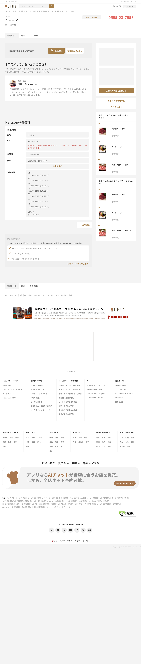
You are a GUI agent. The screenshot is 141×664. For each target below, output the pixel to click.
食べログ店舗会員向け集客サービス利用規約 (16, 504)
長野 (62, 437)
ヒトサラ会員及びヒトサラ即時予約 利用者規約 (17, 501)
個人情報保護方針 (27, 507)
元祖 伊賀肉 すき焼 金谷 (121, 165)
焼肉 (6, 25)
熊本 (121, 442)
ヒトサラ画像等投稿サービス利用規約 (109, 504)
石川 (62, 446)
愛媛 (109, 437)
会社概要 (83, 498)
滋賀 (87, 442)
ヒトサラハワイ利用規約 (65, 504)
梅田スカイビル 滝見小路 (96, 394)
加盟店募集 (64, 498)
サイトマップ (46, 498)
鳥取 (103, 442)
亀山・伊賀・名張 (11, 295)
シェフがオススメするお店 (12, 390)
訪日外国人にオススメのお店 (41, 406)
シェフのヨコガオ (9, 398)
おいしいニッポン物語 (39, 394)
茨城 (33, 442)
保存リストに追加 (91, 17)
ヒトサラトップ (12, 498)
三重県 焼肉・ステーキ (24, 11)
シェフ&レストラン (10, 380)
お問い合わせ (55, 498)
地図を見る (57, 166)
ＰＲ (88, 380)
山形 (15, 442)
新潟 (51, 437)
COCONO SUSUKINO (95, 398)
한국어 (85, 540)
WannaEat (119, 398)
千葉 (40, 437)
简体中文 (70, 540)
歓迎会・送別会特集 (66, 398)
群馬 (27, 446)
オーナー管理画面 (92, 498)
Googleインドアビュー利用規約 (99, 501)
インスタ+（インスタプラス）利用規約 (44, 504)
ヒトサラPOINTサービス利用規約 (85, 504)
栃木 (39, 442)
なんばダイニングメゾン (96, 386)
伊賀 (21, 295)
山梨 (56, 437)
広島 (103, 446)
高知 (98, 442)
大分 (127, 442)
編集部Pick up (37, 380)
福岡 (121, 437)
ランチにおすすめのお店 (68, 402)
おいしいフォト (121, 390)
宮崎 (132, 442)
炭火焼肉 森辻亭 (118, 129)
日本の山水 (119, 402)
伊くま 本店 (116, 146)
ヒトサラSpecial (37, 386)
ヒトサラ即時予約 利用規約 (120, 498)
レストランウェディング (124, 394)
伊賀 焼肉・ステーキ (61, 11)
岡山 (98, 446)
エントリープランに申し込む (77, 263)
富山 (56, 446)
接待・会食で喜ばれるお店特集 (70, 394)
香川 (103, 437)
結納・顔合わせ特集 (66, 406)
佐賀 (127, 437)
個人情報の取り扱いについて (43, 507)
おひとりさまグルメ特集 (68, 410)
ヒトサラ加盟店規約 (39, 501)
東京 (27, 437)
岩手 (17, 437)
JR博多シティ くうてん (95, 390)
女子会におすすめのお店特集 (69, 386)
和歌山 (80, 442)
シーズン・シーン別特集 (68, 380)
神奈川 (34, 437)
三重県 (14, 11)
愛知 (62, 442)
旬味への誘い (36, 398)
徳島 (98, 437)
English (62, 540)
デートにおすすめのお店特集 (69, 390)
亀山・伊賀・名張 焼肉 (59, 295)
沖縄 (128, 446)
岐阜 (51, 442)
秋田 (9, 442)
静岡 (56, 442)
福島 (4, 446)
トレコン (11, 19)
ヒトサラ (7, 11)
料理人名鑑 (6, 386)
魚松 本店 (22, 81)
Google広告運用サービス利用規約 (76, 501)
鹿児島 (122, 446)
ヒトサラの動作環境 (34, 498)
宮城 (4, 442)
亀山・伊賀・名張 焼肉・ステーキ (43, 11)
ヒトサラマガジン (37, 390)
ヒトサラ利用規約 (105, 498)
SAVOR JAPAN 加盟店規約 (55, 501)
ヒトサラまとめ (36, 402)
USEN (4, 498)
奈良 (74, 442)
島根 (109, 442)
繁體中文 (78, 540)
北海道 (4, 437)
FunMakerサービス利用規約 (11, 507)
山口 (109, 446)
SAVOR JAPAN (120, 386)
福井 (51, 451)
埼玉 (27, 442)
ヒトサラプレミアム (9, 394)
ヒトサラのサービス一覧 (128, 2)
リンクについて (74, 498)
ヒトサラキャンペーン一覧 (40, 410)
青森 (11, 437)
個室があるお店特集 (66, 414)
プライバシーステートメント (63, 507)
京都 (85, 437)
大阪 (74, 437)
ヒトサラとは (22, 498)
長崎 (132, 437)
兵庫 (80, 437)
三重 (51, 446)
